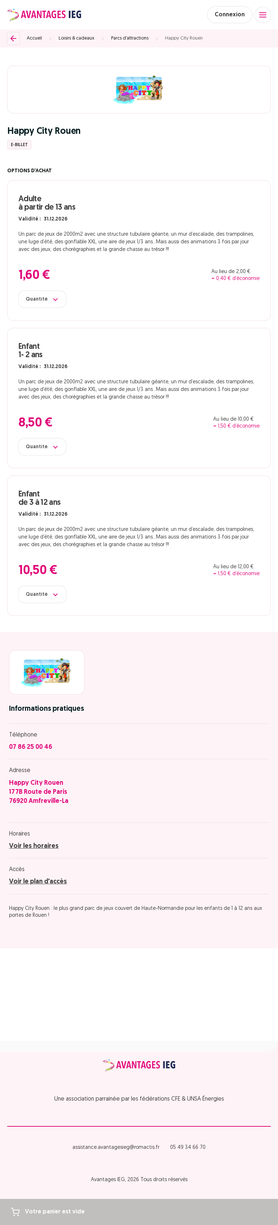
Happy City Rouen (184, 38)
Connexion (230, 15)
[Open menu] (263, 15)
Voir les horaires (34, 846)
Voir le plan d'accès (38, 881)
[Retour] (13, 38)
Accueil (34, 38)
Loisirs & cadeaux (76, 38)
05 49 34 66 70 (188, 1147)
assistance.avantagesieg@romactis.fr (115, 1147)
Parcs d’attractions (129, 38)
